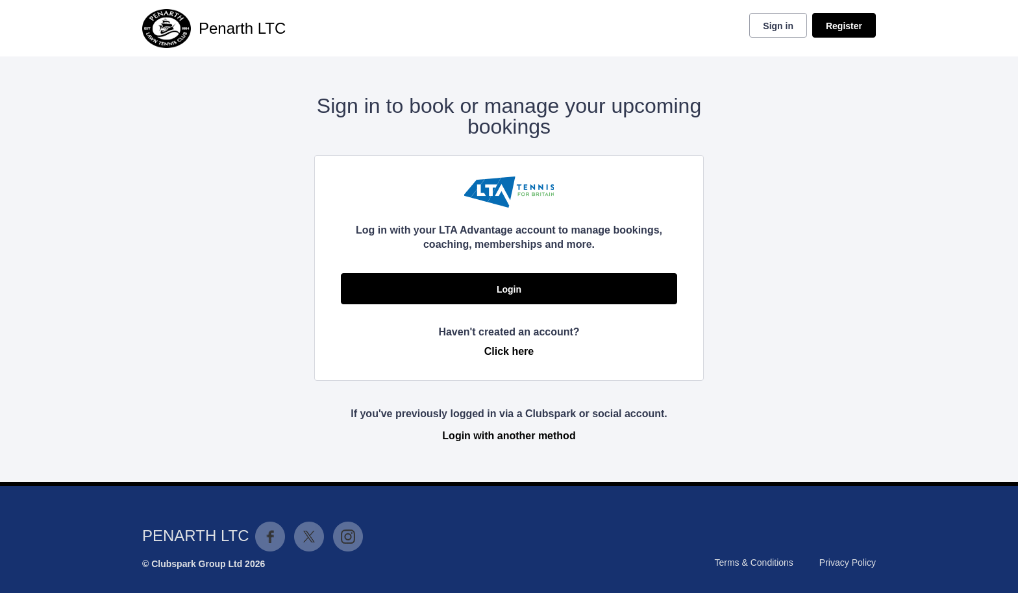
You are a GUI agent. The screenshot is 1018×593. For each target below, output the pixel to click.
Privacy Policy (847, 562)
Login (509, 289)
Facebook (270, 536)
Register (844, 26)
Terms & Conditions (753, 562)
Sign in (778, 26)
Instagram (348, 536)
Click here (509, 351)
